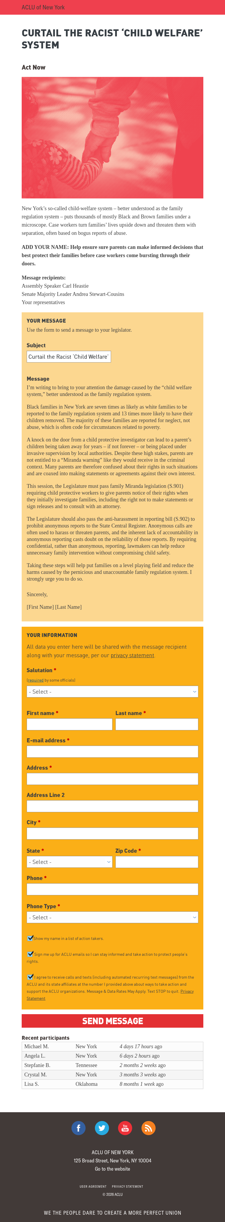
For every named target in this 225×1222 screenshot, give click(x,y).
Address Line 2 (46, 794)
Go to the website (112, 1168)
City (34, 821)
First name (43, 712)
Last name (130, 712)
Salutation (112, 674)
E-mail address (48, 740)
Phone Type (43, 905)
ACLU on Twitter (102, 1128)
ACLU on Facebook (78, 1128)
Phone (37, 877)
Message (38, 378)
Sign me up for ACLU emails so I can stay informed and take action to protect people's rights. (107, 958)
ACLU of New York (43, 7)
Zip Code (128, 850)
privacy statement (132, 655)
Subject (36, 344)
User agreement (93, 1186)
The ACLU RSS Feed (149, 1128)
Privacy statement (127, 1186)
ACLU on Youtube (125, 1128)
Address (39, 767)
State (35, 850)
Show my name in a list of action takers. (68, 938)
